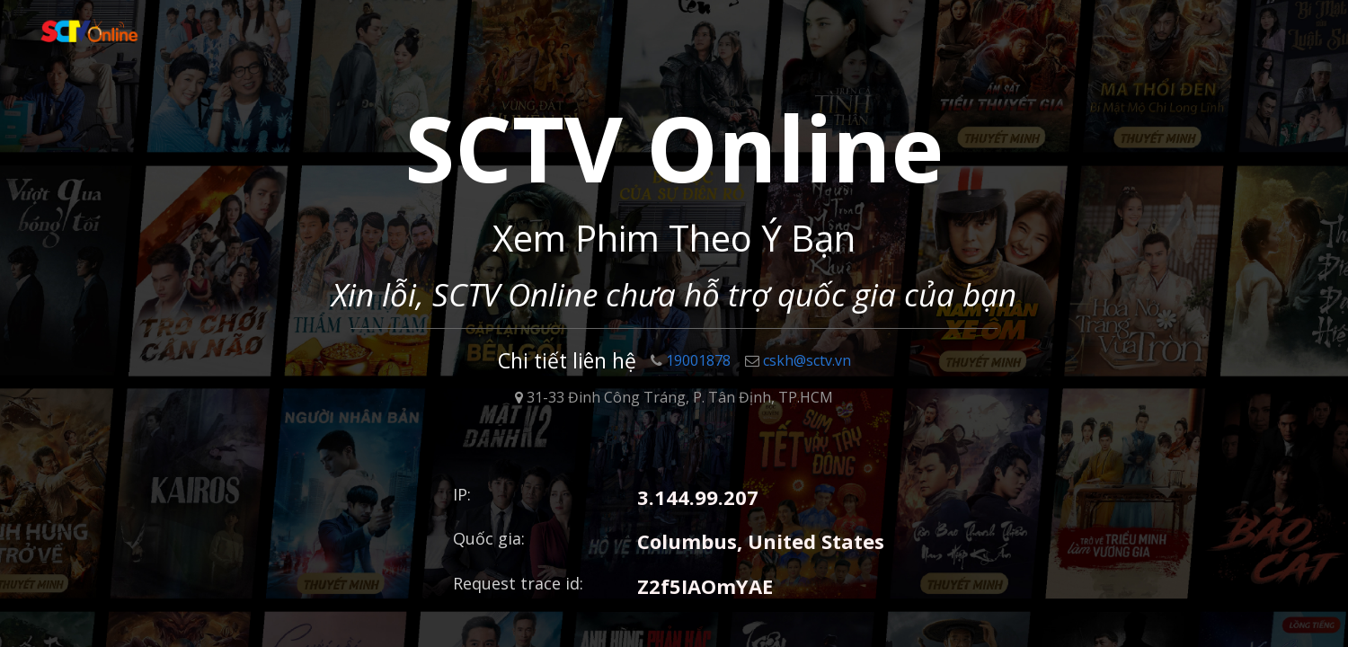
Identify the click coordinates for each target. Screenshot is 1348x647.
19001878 (691, 360)
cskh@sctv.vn (798, 360)
